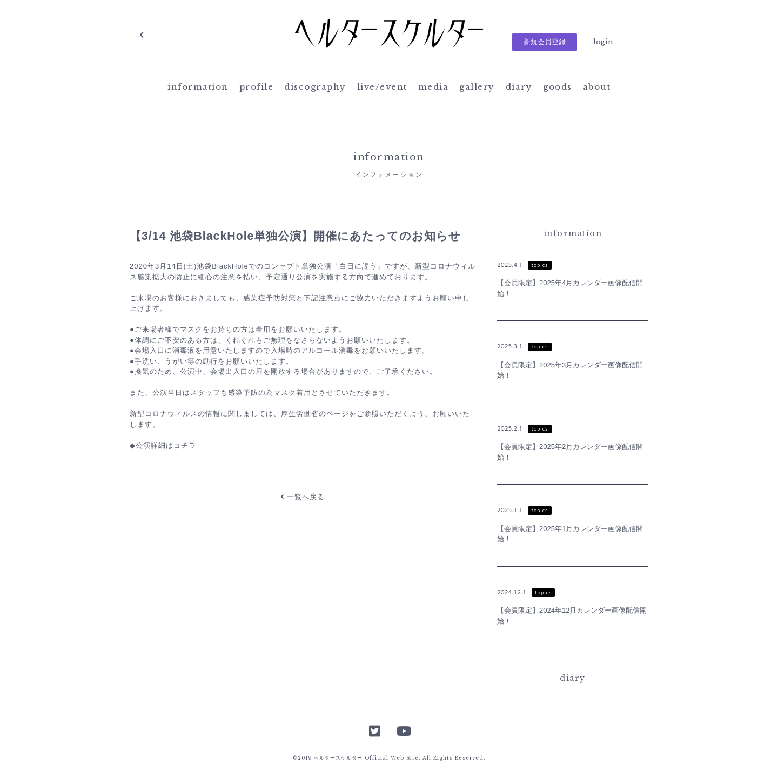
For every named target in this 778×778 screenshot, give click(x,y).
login (603, 41)
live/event (382, 87)
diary (519, 87)
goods (557, 87)
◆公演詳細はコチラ (163, 445)
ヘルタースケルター (389, 35)
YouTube (403, 730)
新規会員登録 (545, 41)
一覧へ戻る (302, 497)
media (433, 87)
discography (315, 87)
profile (256, 87)
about (597, 87)
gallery (477, 87)
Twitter (374, 730)
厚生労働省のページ (315, 414)
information (198, 87)
